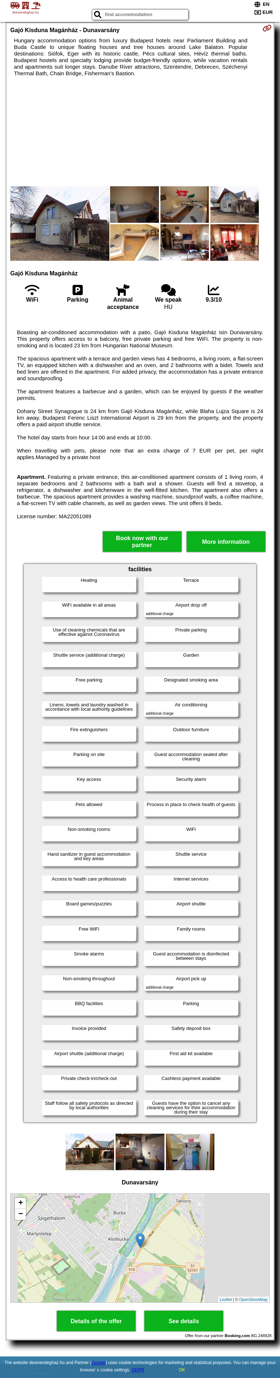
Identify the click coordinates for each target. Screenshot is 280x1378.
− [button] (20, 1214)
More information (226, 542)
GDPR (138, 1370)
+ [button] (20, 1203)
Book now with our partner (142, 541)
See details (183, 1321)
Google (99, 1362)
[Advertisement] (139, 131)
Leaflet (226, 1299)
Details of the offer (96, 1321)
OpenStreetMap (253, 1299)
